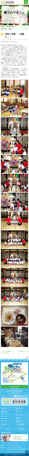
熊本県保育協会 (7, 432)
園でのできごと (11, 26)
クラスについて (6, 413)
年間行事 (5, 420)
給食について (6, 416)
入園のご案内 (19, 408)
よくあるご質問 (20, 424)
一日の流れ (5, 418)
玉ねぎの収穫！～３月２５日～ (8, 352)
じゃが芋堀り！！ (21, 351)
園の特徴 (4, 424)
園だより (18, 411)
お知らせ (18, 417)
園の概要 (5, 411)
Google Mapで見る (14, 386)
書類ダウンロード (20, 421)
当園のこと (5, 408)
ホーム (2, 26)
